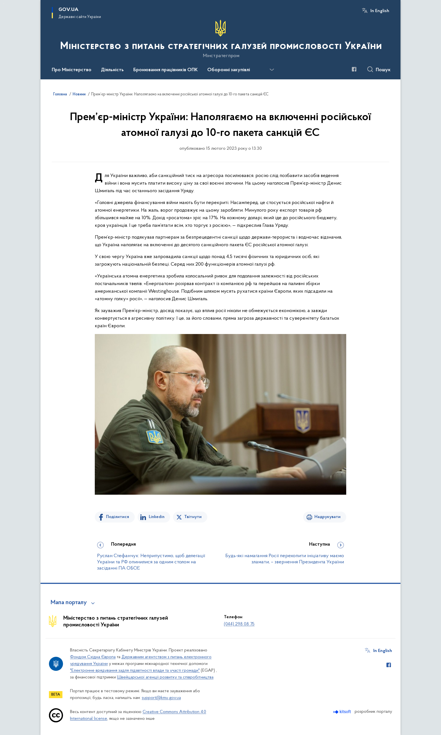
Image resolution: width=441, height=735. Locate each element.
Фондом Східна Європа (93, 657)
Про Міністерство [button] (71, 70)
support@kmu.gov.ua (161, 698)
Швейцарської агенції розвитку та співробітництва (165, 677)
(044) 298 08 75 (239, 624)
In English (379, 11)
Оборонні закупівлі (228, 70)
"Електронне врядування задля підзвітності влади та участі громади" (135, 670)
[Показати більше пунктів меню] (271, 70)
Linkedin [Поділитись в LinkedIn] (157, 517)
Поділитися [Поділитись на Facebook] (117, 517)
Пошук (383, 70)
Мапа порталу (69, 603)
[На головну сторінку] (220, 39)
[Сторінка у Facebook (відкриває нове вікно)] (354, 69)
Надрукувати (327, 517)
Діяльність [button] (112, 70)
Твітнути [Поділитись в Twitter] (193, 517)
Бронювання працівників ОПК (165, 70)
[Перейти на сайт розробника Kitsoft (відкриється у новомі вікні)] (343, 712)
